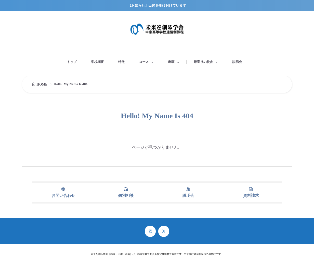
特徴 (121, 62)
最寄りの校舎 (203, 62)
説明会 (237, 62)
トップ (72, 62)
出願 (171, 62)
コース (144, 62)
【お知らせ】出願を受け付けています (157, 5)
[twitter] (163, 231)
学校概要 (97, 62)
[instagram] (150, 231)
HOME (42, 84)
